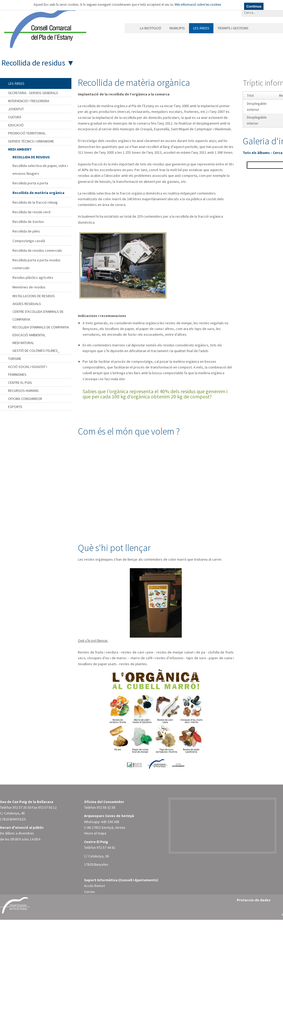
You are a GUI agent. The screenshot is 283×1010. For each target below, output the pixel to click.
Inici (130, 28)
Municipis (177, 28)
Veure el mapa (95, 833)
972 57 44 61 (106, 847)
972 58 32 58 (106, 807)
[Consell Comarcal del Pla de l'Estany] (44, 27)
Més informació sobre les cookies (198, 4)
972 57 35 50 (21, 807)
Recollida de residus (33, 63)
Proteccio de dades (254, 900)
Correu (89, 891)
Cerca (277, 152)
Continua (253, 6)
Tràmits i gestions (233, 28)
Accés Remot (94, 885)
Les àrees (201, 28)
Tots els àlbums (256, 152)
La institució (150, 28)
